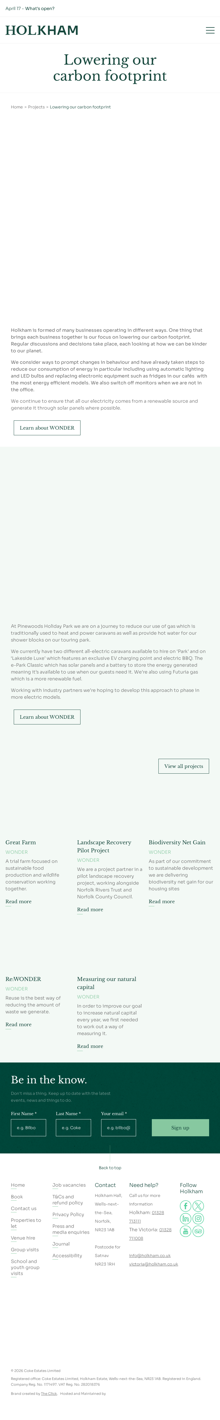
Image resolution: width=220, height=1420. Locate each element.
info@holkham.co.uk (150, 1255)
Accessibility (67, 1256)
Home (17, 107)
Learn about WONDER (47, 428)
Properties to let (26, 1223)
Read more (18, 901)
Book (180, 30)
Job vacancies (69, 1185)
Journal (61, 1244)
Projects (36, 107)
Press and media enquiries (70, 1229)
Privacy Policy (68, 1215)
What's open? (39, 8)
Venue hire (23, 1238)
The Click (49, 1393)
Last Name (68, 1113)
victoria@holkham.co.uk (153, 1264)
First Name (24, 1113)
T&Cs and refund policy (67, 1200)
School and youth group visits (25, 1267)
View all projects (183, 766)
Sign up (180, 1128)
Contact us (23, 1208)
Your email (114, 1113)
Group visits (25, 1250)
